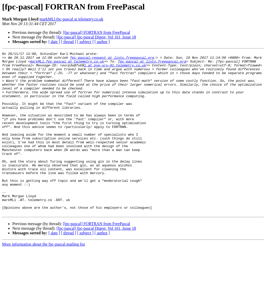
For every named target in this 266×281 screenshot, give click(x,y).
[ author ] (102, 41)
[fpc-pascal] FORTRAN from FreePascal (96, 32)
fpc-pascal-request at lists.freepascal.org (112, 59)
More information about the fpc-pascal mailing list (43, 276)
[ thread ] (68, 41)
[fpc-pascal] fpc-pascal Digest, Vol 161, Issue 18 (96, 37)
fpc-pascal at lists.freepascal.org (152, 63)
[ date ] (54, 41)
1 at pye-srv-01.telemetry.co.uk (115, 68)
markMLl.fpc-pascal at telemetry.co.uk (71, 19)
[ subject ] (85, 41)
